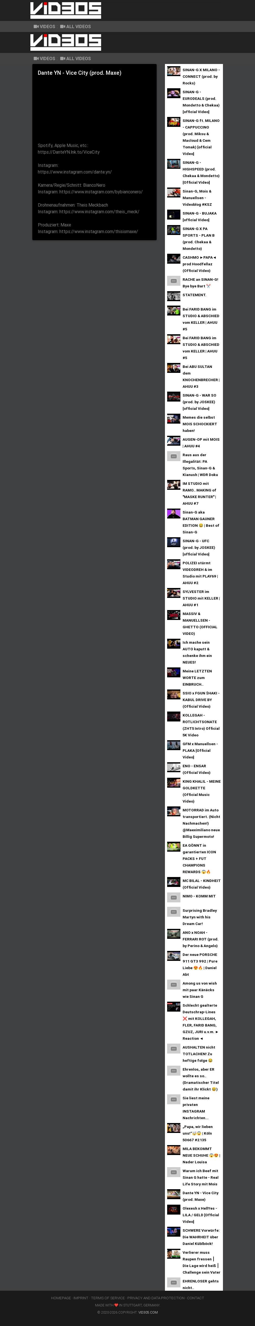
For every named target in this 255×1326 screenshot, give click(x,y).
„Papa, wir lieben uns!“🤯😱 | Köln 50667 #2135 (198, 1133)
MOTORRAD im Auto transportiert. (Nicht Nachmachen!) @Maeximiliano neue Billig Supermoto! (201, 823)
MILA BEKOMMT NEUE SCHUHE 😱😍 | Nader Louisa (201, 1155)
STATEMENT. (194, 294)
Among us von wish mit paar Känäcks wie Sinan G (200, 990)
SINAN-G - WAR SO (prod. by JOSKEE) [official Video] (199, 402)
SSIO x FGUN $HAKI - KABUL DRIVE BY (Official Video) (201, 700)
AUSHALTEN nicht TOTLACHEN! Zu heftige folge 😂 (199, 1054)
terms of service (108, 1297)
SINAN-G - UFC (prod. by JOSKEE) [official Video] (199, 547)
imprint (80, 1297)
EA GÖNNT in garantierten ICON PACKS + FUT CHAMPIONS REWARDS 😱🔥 (199, 858)
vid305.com (148, 1312)
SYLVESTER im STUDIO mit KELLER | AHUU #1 (201, 598)
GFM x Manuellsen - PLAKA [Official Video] (200, 750)
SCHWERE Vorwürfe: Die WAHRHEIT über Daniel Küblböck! (201, 1237)
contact (195, 1297)
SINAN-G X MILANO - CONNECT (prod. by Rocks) (201, 76)
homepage (61, 1297)
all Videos (75, 26)
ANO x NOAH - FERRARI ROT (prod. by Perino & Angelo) (201, 939)
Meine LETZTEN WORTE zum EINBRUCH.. (197, 678)
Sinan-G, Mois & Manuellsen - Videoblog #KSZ (197, 198)
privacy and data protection (156, 1297)
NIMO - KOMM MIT (199, 896)
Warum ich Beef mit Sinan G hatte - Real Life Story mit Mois (201, 1177)
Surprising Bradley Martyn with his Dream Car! (200, 917)
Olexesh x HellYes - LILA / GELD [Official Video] (201, 1215)
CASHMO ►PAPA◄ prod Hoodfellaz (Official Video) (200, 264)
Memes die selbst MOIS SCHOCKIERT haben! (200, 424)
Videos (44, 26)
